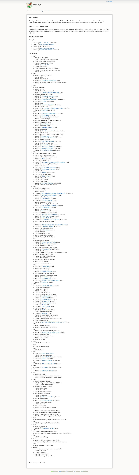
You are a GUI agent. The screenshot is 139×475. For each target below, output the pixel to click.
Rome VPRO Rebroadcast (49, 80)
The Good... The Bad (47, 146)
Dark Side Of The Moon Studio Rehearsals (53, 193)
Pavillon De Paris (46, 299)
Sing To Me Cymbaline (48, 141)
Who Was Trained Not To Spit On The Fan (53, 322)
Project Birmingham (47, 117)
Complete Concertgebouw (49, 99)
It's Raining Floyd (46, 278)
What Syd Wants (46, 65)
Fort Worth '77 (45, 301)
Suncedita (47, 11)
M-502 (43, 158)
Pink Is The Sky (46, 230)
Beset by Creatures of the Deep (50, 92)
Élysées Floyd (45, 115)
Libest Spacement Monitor (49, 131)
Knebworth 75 (45, 282)
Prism (43, 358)
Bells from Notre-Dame (48, 397)
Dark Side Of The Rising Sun (50, 205)
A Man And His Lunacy (48, 96)
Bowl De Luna (45, 211)
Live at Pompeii (46, 176)
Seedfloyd (41, 11)
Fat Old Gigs (45, 124)
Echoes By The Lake (47, 357)
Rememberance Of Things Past (50, 219)
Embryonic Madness (47, 183)
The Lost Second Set (47, 244)
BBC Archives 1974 (47, 249)
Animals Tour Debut (47, 285)
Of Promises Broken (47, 370)
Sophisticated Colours (46, 49)
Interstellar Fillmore (47, 127)
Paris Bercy (45, 367)
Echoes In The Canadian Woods (50, 280)
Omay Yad (44, 110)
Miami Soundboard (47, 360)
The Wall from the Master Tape (50, 332)
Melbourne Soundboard (48, 364)
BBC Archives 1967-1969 (47, 44)
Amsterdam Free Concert (49, 167)
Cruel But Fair (45, 266)
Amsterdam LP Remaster (48, 169)
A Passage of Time (47, 400)
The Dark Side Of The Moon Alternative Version (55, 224)
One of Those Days (47, 216)
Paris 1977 (45, 297)
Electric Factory (46, 136)
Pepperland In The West (48, 138)
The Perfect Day (46, 310)
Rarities (44, 101)
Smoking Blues (46, 145)
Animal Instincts (46, 306)
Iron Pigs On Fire (46, 303)
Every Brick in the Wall (48, 428)
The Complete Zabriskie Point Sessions (52, 108)
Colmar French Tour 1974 (49, 242)
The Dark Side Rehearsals (49, 195)
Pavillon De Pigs (46, 296)
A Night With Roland (47, 226)
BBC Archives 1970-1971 (47, 48)
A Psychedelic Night (47, 150)
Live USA (44, 313)
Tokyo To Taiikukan (47, 200)
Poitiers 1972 (45, 218)
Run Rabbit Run (46, 207)
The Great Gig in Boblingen (49, 214)
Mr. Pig (44, 304)
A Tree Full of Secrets (48, 353)
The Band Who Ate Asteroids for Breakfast (53, 162)
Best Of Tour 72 (46, 198)
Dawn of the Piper (45, 43)
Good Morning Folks (47, 148)
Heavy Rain (45, 277)
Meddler (44, 172)
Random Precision (47, 271)
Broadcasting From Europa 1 (50, 113)
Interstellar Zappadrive (48, 105)
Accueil (35, 11)
